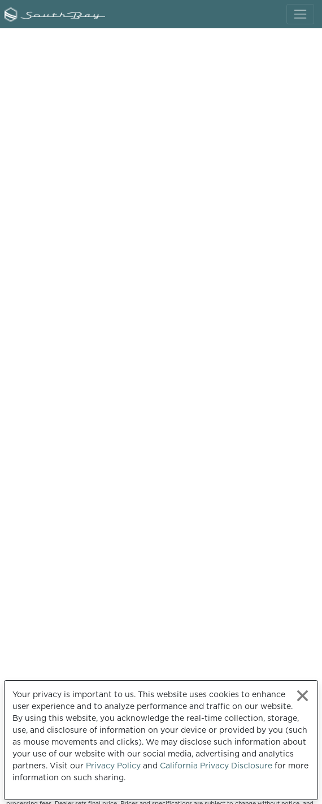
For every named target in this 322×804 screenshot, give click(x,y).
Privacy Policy (113, 765)
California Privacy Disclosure (216, 765)
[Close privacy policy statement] (302, 696)
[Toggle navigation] (300, 14)
